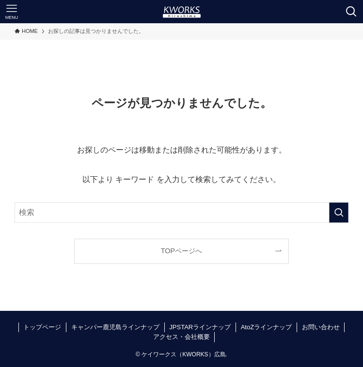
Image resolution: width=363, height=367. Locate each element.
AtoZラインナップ (266, 327)
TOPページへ (181, 251)
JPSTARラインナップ (200, 327)
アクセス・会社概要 (181, 336)
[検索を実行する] (338, 212)
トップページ (42, 327)
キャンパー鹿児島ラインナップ (115, 327)
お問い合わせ (321, 327)
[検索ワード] (181, 212)
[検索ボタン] (351, 11)
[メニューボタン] (11, 11)
